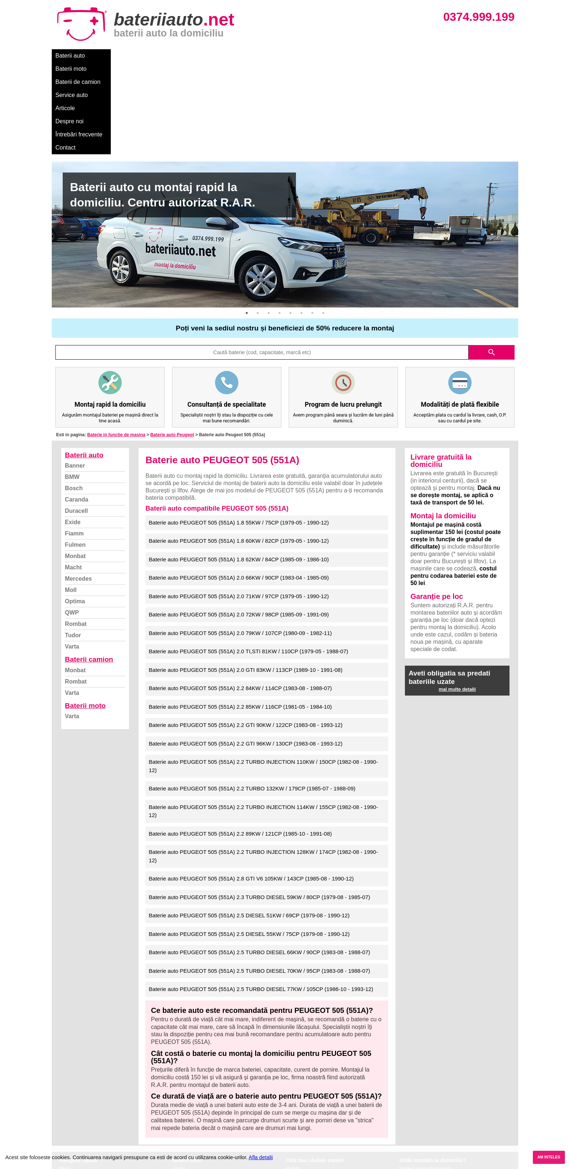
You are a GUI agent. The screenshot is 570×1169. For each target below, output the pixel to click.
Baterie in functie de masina (116, 342)
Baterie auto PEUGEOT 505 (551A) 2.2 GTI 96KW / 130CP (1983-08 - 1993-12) (245, 652)
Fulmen (75, 453)
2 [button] (257, 221)
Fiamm (74, 441)
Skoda (294, 1101)
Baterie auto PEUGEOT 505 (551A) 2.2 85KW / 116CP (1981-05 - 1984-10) (240, 615)
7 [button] (312, 221)
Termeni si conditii (80, 1109)
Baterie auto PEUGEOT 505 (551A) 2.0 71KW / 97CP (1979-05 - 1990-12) (239, 504)
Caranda (76, 407)
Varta (72, 554)
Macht (73, 475)
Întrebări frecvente (318, 56)
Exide (73, 430)
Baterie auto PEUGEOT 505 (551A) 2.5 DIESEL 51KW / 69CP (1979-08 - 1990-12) (249, 823)
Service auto (205, 56)
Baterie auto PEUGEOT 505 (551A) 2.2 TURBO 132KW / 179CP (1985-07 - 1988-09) (252, 696)
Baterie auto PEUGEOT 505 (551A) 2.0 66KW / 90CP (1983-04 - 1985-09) (239, 486)
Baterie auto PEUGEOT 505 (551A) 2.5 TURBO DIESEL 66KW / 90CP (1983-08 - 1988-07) (259, 860)
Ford (291, 1092)
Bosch (74, 396)
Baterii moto (109, 56)
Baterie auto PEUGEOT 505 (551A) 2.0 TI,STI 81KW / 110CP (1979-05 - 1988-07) (248, 559)
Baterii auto (70, 56)
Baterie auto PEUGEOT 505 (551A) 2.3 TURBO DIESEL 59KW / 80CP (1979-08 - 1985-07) (259, 805)
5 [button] (290, 221)
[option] (285, 143)
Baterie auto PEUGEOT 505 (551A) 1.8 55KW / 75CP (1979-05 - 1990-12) (239, 430)
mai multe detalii (457, 597)
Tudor (73, 543)
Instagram (71, 1125)
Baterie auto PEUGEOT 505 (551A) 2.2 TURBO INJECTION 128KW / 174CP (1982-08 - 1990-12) (263, 764)
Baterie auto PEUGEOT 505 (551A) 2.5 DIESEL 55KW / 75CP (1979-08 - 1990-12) (249, 842)
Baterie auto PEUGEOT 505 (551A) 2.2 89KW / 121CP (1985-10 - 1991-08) (240, 742)
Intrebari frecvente (81, 1101)
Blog (64, 1076)
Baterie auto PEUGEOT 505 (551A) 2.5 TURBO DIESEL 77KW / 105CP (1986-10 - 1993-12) (261, 897)
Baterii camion (89, 567)
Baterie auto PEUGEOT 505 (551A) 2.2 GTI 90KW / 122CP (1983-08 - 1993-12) (245, 633)
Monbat (75, 464)
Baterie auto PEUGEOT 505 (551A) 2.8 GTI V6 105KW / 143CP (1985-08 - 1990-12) (251, 786)
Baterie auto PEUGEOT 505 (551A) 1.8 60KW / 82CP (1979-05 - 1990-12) (239, 449)
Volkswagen (300, 1109)
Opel (292, 1133)
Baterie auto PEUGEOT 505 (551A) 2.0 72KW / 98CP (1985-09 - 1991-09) (239, 522)
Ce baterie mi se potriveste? (93, 1084)
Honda (294, 1141)
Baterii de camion (157, 56)
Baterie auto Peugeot (172, 342)
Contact (361, 56)
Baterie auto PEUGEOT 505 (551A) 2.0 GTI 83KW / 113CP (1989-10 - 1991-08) (245, 578)
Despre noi (273, 56)
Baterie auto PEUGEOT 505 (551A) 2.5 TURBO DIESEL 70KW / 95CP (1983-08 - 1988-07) (259, 879)
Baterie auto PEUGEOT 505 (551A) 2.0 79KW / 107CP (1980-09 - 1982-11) (240, 541)
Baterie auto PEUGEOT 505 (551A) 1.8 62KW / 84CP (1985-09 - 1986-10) (239, 467)
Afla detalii (261, 1157)
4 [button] (279, 221)
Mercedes (78, 487)
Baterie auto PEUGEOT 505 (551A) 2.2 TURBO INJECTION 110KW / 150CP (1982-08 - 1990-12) (263, 674)
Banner (75, 374)
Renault (295, 1117)
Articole (240, 56)
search (491, 260)
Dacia (293, 1084)
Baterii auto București (425, 1076)
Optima (75, 509)
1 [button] (246, 221)
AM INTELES (548, 1157)
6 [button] (301, 221)
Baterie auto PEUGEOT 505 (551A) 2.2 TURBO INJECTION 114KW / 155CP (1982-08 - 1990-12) (263, 719)
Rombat (76, 532)
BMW (72, 385)
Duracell (76, 419)
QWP (72, 521)
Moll (71, 498)
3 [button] (268, 221)
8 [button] (323, 221)
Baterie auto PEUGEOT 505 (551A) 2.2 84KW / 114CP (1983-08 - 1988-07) (240, 596)
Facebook (71, 1117)
